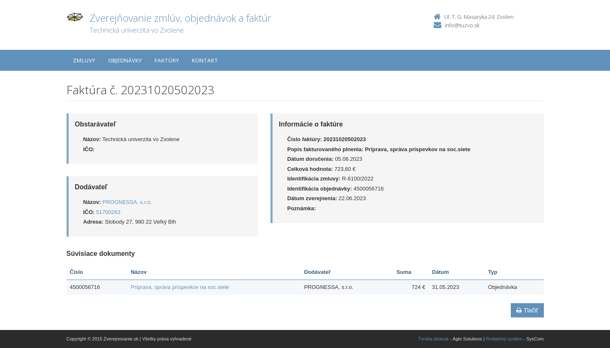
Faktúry (166, 60)
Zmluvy (84, 60)
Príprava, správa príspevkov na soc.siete (180, 287)
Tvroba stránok (433, 338)
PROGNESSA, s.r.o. (127, 202)
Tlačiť (527, 310)
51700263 (108, 212)
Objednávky (125, 60)
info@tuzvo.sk (462, 25)
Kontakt (205, 60)
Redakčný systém (504, 338)
